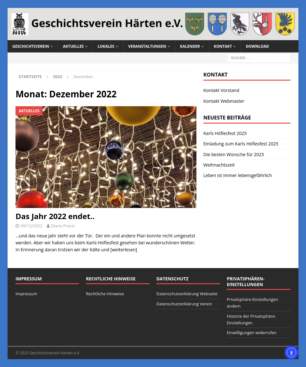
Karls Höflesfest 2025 (225, 133)
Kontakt (223, 46)
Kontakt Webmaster (223, 101)
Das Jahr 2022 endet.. (54, 216)
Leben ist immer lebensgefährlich (237, 175)
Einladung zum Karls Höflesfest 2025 (240, 144)
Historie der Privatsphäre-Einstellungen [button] (251, 319)
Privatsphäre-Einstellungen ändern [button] (252, 303)
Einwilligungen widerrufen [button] (251, 332)
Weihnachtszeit (219, 165)
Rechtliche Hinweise (105, 294)
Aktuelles (73, 46)
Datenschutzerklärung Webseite (186, 294)
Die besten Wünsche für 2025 (233, 154)
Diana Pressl (63, 226)
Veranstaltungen (147, 46)
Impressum (26, 294)
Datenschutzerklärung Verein (184, 304)
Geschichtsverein (30, 46)
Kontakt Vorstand (221, 90)
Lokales (106, 46)
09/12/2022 (31, 226)
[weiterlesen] (124, 250)
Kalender (190, 46)
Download (257, 46)
